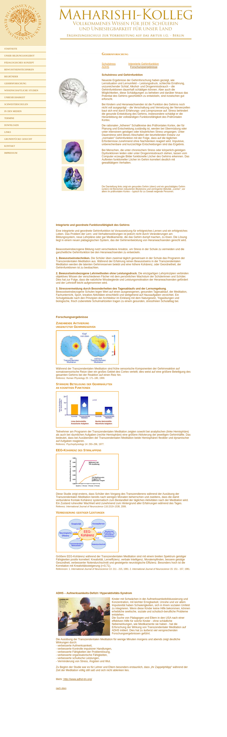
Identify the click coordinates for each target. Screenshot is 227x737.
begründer (11, 76)
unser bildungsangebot (19, 55)
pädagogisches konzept (19, 62)
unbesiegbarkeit (14, 97)
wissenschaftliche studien (21, 90)
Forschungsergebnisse (143, 67)
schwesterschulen (16, 104)
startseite (10, 48)
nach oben (61, 688)
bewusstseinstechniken (19, 69)
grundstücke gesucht (18, 138)
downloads (11, 125)
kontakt (9, 145)
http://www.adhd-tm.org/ (77, 679)
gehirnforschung (15, 83)
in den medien (13, 111)
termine (9, 118)
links (7, 132)
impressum (10, 152)
